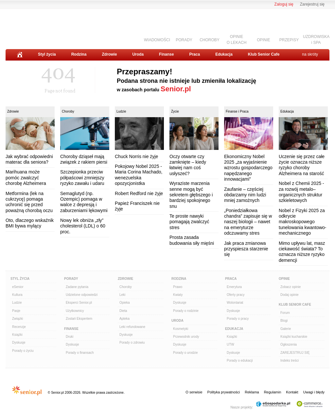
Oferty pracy (235, 295)
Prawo (177, 287)
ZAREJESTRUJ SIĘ (294, 352)
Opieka (124, 302)
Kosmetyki (180, 329)
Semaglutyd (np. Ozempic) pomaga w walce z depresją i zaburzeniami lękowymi (84, 202)
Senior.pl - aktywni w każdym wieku (42, 26)
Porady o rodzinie (186, 311)
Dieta (123, 311)
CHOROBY (210, 40)
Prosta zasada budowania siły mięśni (191, 240)
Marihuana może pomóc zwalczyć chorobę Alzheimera (26, 177)
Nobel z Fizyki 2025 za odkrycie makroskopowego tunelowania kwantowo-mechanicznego (302, 222)
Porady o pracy (238, 318)
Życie (175, 111)
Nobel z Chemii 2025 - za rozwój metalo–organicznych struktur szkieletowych (301, 192)
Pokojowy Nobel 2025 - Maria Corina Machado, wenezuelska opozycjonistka (139, 175)
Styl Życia (19, 278)
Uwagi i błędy (314, 392)
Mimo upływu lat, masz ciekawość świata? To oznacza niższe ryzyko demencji (302, 252)
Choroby (68, 111)
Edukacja (224, 54)
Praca (194, 54)
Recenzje (19, 327)
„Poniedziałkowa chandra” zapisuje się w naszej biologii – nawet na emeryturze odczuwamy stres (248, 222)
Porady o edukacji (240, 360)
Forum (285, 313)
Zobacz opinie (290, 287)
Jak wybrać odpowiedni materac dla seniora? (29, 159)
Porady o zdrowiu (132, 342)
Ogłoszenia (288, 344)
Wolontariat (235, 302)
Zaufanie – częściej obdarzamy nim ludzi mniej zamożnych (245, 195)
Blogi (284, 320)
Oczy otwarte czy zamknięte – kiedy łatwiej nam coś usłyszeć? (187, 165)
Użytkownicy (75, 311)
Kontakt (292, 392)
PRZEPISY (289, 40)
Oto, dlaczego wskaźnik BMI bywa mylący (30, 223)
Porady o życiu (23, 350)
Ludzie (121, 111)
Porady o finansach (80, 352)
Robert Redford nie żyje (139, 193)
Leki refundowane (132, 327)
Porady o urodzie (185, 352)
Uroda (138, 54)
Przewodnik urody (186, 336)
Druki (69, 336)
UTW (230, 344)
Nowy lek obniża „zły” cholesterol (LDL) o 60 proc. (82, 226)
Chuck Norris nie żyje (136, 156)
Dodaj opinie (289, 295)
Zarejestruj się (312, 4)
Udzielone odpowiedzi (81, 295)
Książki (17, 334)
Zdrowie (109, 54)
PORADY (184, 40)
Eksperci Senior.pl (79, 302)
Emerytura (234, 287)
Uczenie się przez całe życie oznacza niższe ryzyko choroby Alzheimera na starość (302, 165)
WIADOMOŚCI (157, 40)
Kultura (17, 295)
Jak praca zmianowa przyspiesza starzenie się (246, 249)
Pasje (16, 311)
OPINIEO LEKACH (237, 39)
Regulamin (272, 392)
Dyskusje (19, 342)
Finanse (166, 54)
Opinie (284, 278)
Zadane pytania (77, 287)
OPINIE (263, 40)
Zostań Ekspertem (79, 318)
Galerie (285, 329)
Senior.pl (176, 89)
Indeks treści (289, 360)
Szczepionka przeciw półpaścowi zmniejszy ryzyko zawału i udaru (82, 177)
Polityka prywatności (223, 392)
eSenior (17, 287)
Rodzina (79, 54)
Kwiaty (178, 295)
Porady (71, 278)
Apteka (124, 318)
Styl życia (47, 54)
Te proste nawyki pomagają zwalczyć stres (189, 221)
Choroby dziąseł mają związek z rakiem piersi (83, 159)
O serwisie (193, 392)
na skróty (310, 54)
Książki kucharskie (293, 336)
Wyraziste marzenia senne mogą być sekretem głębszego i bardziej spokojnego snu (191, 195)
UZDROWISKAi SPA (316, 39)
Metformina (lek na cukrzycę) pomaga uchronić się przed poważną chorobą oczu (29, 202)
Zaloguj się (283, 4)
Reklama (252, 392)
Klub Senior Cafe (264, 54)
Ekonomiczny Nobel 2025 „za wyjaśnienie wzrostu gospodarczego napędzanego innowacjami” (248, 168)
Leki (122, 295)
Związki (17, 318)
